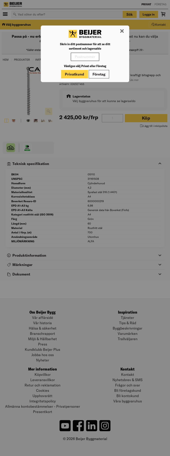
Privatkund (74, 74)
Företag (99, 74)
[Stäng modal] (122, 31)
